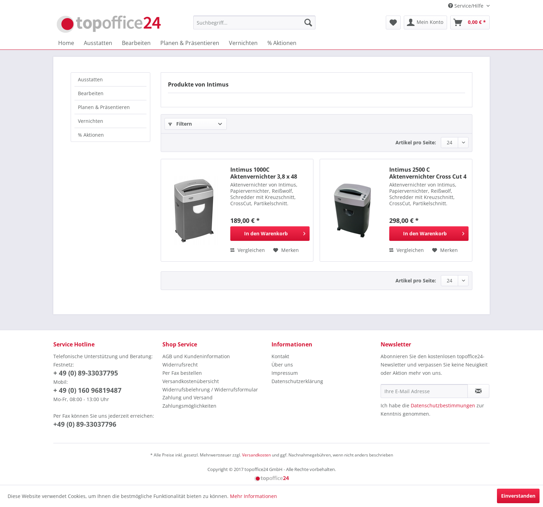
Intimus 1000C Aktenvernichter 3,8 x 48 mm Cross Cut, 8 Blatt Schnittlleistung (263, 173)
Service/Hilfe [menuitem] (466, 5)
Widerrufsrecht (180, 364)
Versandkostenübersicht (190, 381)
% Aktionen (91, 135)
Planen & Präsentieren (104, 107)
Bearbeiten (91, 93)
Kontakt (280, 356)
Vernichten (90, 121)
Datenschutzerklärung (297, 381)
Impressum (285, 373)
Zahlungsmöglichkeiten (189, 405)
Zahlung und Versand (187, 397)
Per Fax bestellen (182, 373)
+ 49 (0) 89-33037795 (85, 373)
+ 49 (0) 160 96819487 (87, 390)
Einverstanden (518, 495)
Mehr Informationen (253, 496)
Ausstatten (90, 79)
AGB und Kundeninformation (196, 356)
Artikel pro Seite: (415, 142)
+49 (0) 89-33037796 (84, 424)
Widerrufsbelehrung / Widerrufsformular (210, 389)
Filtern (180, 123)
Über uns (282, 364)
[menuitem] (254, 22)
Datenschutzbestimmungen (443, 405)
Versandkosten (256, 455)
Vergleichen (247, 250)
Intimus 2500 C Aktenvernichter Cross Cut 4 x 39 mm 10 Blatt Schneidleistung (427, 173)
